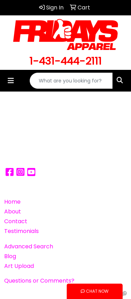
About (12, 211)
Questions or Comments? (39, 281)
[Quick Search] (71, 81)
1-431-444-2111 (65, 61)
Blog (10, 256)
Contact (15, 221)
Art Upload (19, 266)
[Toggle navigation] (10, 81)
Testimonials (21, 231)
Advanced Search (28, 246)
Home (12, 202)
